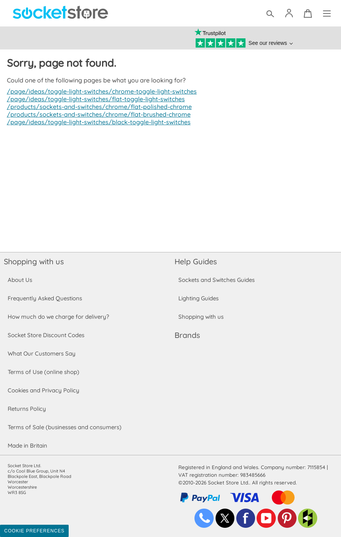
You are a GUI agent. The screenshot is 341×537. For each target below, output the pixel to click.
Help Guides (196, 261)
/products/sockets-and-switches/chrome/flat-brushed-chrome (97, 114)
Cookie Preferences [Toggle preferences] (34, 531)
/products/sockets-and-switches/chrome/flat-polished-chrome (97, 106)
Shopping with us (34, 261)
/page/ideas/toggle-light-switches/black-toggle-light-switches (96, 122)
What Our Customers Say (41, 353)
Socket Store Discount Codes (46, 335)
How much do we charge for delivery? (58, 316)
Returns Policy (26, 408)
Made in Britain (28, 445)
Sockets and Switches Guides (216, 279)
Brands (187, 335)
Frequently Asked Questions (45, 298)
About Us (20, 279)
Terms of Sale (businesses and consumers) (64, 427)
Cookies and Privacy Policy (43, 390)
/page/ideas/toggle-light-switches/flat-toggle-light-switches (93, 99)
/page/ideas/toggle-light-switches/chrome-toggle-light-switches (99, 91)
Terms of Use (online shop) (43, 372)
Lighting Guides (198, 298)
